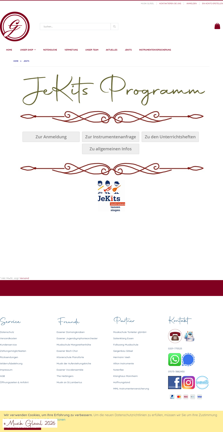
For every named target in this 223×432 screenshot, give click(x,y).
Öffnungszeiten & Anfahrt (14, 382)
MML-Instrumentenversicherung (131, 388)
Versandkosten (8, 338)
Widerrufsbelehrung (11, 363)
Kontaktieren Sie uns (170, 3)
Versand (24, 278)
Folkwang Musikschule (125, 344)
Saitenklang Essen (123, 338)
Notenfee (118, 369)
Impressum (6, 369)
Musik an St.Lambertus (69, 382)
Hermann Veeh (121, 357)
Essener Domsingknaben (71, 332)
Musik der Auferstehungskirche (74, 363)
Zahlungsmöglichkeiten (13, 350)
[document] (112, 421)
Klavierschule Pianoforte (70, 357)
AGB (2, 376)
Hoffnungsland (121, 382)
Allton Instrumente (123, 363)
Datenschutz (7, 332)
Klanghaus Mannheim (125, 376)
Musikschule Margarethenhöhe (74, 344)
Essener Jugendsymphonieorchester (77, 338)
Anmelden (191, 3)
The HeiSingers (65, 376)
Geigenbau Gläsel (123, 350)
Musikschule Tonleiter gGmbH (129, 332)
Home (15, 61)
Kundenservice (8, 344)
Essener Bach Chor (67, 350)
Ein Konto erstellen (212, 3)
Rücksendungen (9, 357)
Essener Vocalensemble (70, 369)
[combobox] (79, 26)
